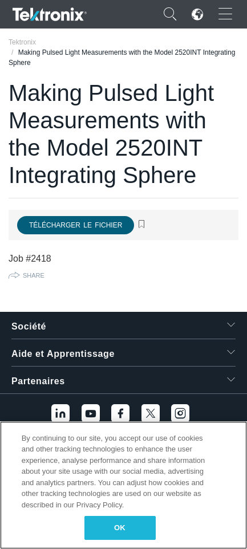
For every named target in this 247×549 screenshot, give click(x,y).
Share (33, 275)
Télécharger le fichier (75, 225)
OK (119, 527)
